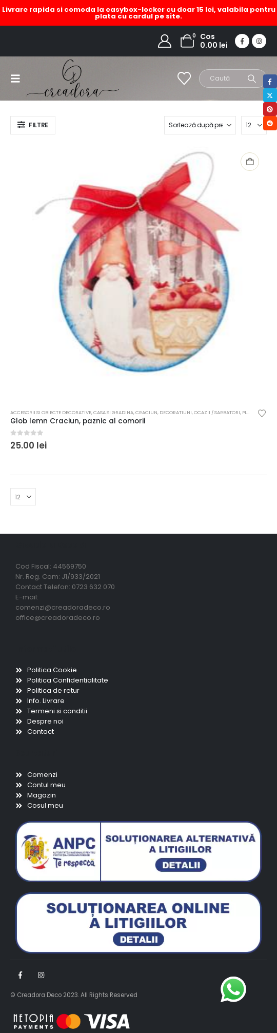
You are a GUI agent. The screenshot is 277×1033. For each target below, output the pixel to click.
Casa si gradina (113, 412)
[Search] (252, 78)
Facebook (20, 975)
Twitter (270, 95)
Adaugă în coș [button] (250, 161)
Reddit (270, 123)
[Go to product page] (138, 272)
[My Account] (165, 41)
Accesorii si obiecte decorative (50, 412)
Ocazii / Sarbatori (217, 412)
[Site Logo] (47, 78)
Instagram (41, 975)
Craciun (146, 412)
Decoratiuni (176, 412)
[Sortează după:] (200, 125)
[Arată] (254, 125)
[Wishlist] (184, 78)
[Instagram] (259, 41)
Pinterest (270, 109)
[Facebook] (242, 41)
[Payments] (71, 1021)
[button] (18, 78)
